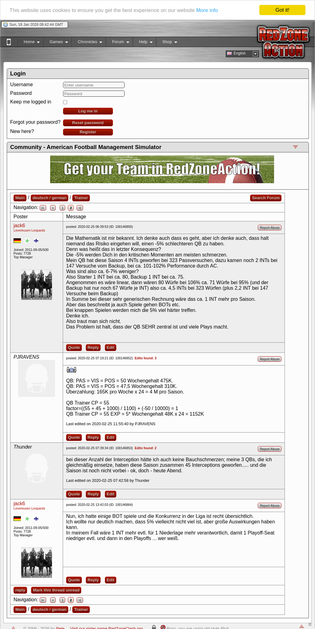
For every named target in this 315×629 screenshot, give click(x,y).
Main (20, 198)
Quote (74, 347)
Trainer (81, 198)
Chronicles (86, 42)
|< (43, 208)
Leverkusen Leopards (29, 230)
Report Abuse (270, 227)
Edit (110, 347)
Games (55, 42)
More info (207, 10)
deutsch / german (49, 198)
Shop (166, 42)
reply (20, 590)
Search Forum (266, 198)
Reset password (88, 122)
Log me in (88, 111)
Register (88, 132)
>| (79, 208)
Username (21, 84)
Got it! (282, 10)
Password (21, 93)
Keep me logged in (30, 101)
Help (143, 42)
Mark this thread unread (56, 590)
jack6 (19, 225)
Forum (117, 42)
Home (28, 42)
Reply (93, 347)
